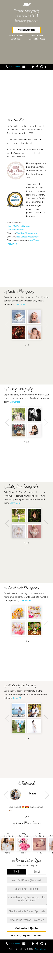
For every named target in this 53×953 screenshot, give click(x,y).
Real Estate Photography (27, 236)
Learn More (20, 304)
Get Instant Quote (26, 30)
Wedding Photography (26, 233)
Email (36, 871)
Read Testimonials (15, 229)
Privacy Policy (40, 949)
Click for (37, 39)
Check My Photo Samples (19, 226)
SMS (16, 871)
